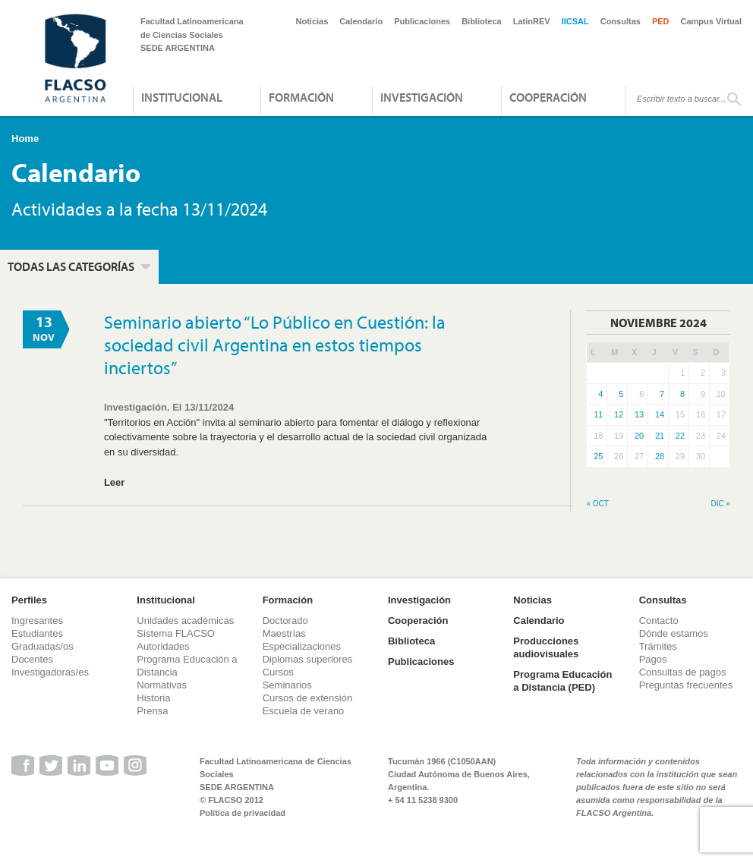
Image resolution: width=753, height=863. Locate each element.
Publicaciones (422, 21)
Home (25, 138)
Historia (153, 698)
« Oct (597, 503)
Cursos (278, 672)
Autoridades (163, 646)
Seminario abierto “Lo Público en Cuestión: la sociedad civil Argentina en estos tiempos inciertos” (275, 344)
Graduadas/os (42, 646)
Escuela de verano (304, 711)
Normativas (162, 685)
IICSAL (575, 21)
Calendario (361, 21)
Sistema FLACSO (176, 633)
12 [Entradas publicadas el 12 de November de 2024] (618, 414)
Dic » (720, 503)
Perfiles (29, 600)
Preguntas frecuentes (686, 685)
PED (661, 21)
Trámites (658, 646)
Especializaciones (302, 646)
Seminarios (287, 685)
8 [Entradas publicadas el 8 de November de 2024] (682, 393)
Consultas (620, 21)
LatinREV (531, 21)
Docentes (32, 659)
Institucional (181, 97)
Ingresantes (37, 620)
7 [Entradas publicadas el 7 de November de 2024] (662, 393)
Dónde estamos (673, 633)
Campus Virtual (711, 21)
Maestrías (284, 633)
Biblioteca (482, 21)
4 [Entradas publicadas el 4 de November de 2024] (600, 393)
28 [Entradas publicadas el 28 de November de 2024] (659, 456)
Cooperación (548, 97)
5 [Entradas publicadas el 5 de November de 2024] (621, 393)
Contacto (659, 620)
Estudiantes (37, 633)
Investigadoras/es (50, 672)
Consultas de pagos (682, 672)
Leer (114, 482)
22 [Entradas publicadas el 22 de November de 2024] (680, 435)
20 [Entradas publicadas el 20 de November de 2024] (639, 435)
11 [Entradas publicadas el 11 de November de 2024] (598, 414)
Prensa (152, 711)
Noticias (312, 21)
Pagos (653, 659)
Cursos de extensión (308, 698)
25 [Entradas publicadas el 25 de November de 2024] (598, 456)
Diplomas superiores (308, 659)
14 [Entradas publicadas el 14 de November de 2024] (659, 414)
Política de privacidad (242, 812)
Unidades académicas (185, 620)
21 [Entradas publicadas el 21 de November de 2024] (659, 435)
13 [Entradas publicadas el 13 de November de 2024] (639, 414)
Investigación (421, 97)
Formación (301, 97)
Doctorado (285, 620)
